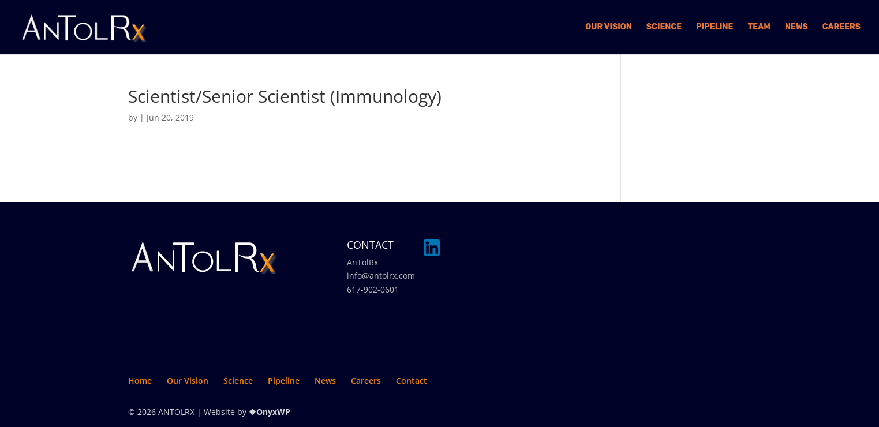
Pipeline (714, 27)
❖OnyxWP (269, 411)
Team (759, 27)
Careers (841, 27)
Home (140, 380)
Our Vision (608, 27)
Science (664, 27)
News (796, 27)
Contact (411, 380)
